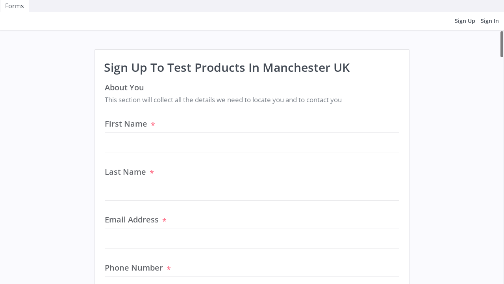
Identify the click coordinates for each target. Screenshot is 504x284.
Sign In (490, 20)
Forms (14, 6)
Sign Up (465, 20)
